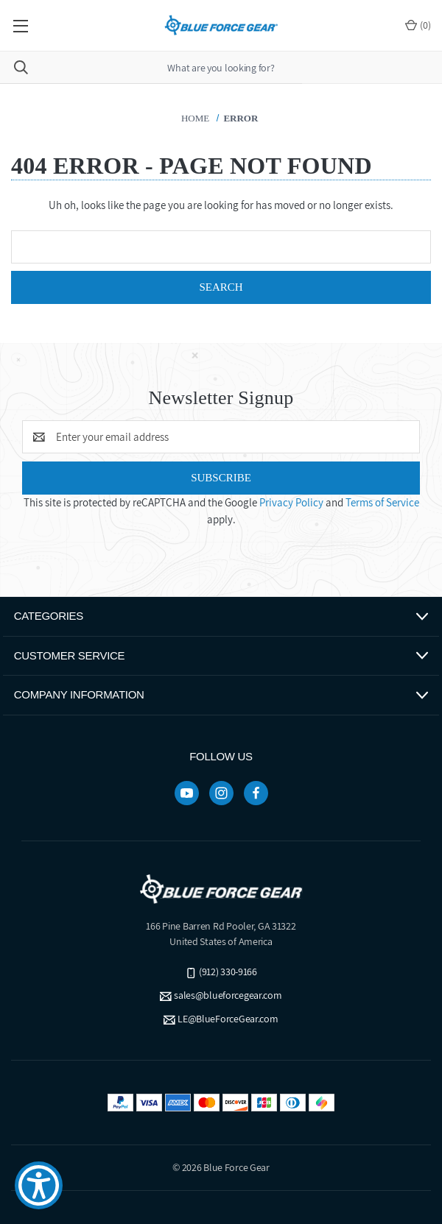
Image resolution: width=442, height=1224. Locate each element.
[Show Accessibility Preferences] (39, 1185)
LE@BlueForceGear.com (228, 1018)
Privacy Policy (291, 502)
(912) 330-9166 (228, 971)
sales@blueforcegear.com (228, 995)
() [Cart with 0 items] (418, 25)
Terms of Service (382, 502)
